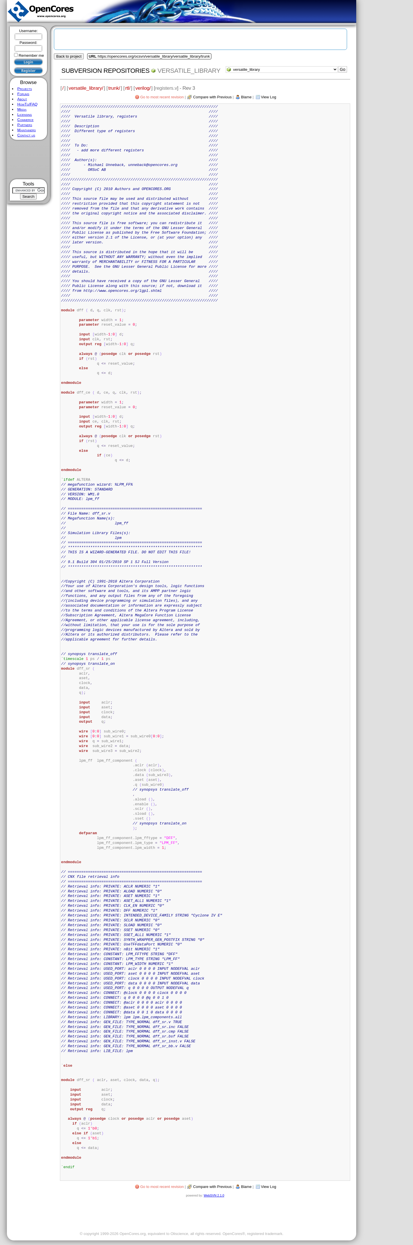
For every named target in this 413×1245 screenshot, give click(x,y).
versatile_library (189, 70)
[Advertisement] (28, 159)
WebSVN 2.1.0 (214, 1195)
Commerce (25, 120)
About (22, 99)
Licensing (24, 114)
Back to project (68, 56)
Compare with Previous (212, 97)
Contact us (26, 135)
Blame (246, 97)
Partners (24, 125)
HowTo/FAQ (27, 104)
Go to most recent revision (162, 97)
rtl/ (127, 88)
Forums (23, 94)
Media (21, 109)
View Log (268, 97)
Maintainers (26, 130)
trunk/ (114, 88)
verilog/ (143, 88)
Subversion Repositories (105, 70)
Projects (24, 89)
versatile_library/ (86, 88)
